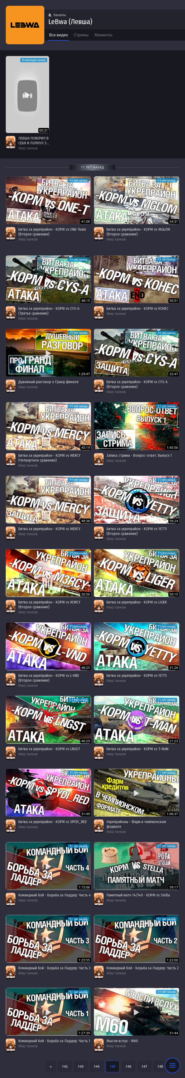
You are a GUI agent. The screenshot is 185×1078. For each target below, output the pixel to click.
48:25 (85, 667)
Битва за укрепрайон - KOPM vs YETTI (136, 675)
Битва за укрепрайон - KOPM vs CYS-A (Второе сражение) (136, 384)
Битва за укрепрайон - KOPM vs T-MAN (137, 749)
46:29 (85, 741)
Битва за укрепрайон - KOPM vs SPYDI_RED (52, 821)
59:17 (173, 887)
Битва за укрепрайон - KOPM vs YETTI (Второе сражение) (136, 531)
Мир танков (28, 148)
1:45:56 (172, 447)
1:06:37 (172, 814)
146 (128, 1066)
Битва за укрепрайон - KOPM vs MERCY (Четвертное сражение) (49, 458)
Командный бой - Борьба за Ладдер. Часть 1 (54, 1041)
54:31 (173, 221)
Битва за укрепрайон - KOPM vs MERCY (49, 528)
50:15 (173, 594)
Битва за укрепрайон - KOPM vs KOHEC (137, 308)
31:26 (173, 667)
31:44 (173, 1033)
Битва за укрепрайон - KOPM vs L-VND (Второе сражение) (48, 678)
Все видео (58, 35)
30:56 (85, 594)
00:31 (43, 130)
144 (96, 1066)
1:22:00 (172, 960)
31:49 (85, 814)
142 (65, 1066)
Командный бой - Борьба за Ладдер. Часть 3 (54, 968)
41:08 (85, 221)
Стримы (81, 35)
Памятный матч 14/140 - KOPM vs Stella (138, 895)
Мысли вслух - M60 (122, 1041)
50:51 (173, 300)
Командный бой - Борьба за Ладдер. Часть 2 (142, 968)
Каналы (57, 15)
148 (160, 1066)
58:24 (173, 521)
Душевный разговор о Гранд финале (48, 382)
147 (144, 1066)
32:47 (173, 374)
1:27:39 (84, 1033)
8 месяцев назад (33, 60)
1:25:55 (84, 960)
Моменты (103, 35)
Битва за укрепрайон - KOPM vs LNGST (49, 749)
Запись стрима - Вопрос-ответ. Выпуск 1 (139, 455)
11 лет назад (78, 180)
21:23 (173, 741)
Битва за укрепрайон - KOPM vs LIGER (136, 602)
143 (81, 1066)
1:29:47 (84, 374)
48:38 (85, 521)
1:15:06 (84, 887)
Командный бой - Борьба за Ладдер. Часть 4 (54, 895)
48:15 (85, 300)
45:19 (85, 447)
